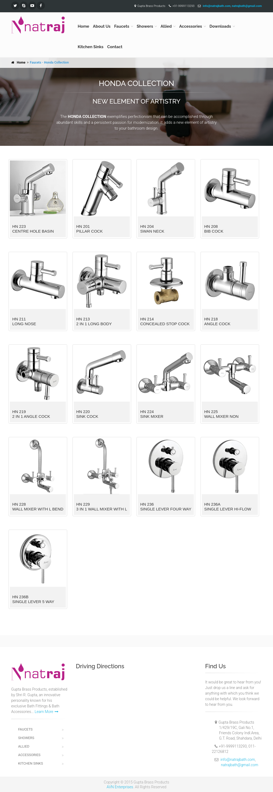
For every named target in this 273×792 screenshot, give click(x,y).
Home (83, 26)
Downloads (220, 26)
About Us (102, 26)
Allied (166, 26)
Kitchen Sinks (91, 46)
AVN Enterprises (120, 787)
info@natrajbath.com (237, 759)
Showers (145, 26)
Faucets (121, 26)
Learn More (46, 712)
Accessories (190, 26)
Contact (114, 46)
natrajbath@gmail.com (239, 765)
